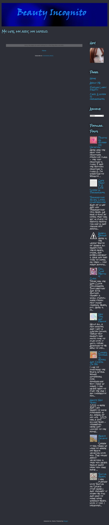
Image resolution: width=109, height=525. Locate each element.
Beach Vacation (102, 438)
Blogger (66, 521)
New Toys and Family (102, 318)
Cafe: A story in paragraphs (98, 96)
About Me (95, 83)
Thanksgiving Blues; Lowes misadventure (98, 199)
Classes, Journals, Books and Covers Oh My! (98, 358)
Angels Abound (102, 234)
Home (44, 50)
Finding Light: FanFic (98, 88)
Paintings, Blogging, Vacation (98, 142)
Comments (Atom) (48, 55)
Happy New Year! (96, 401)
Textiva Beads (102, 475)
